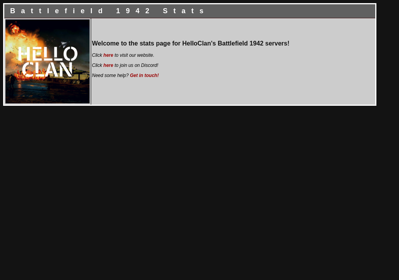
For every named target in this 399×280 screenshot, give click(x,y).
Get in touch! (144, 75)
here (108, 55)
